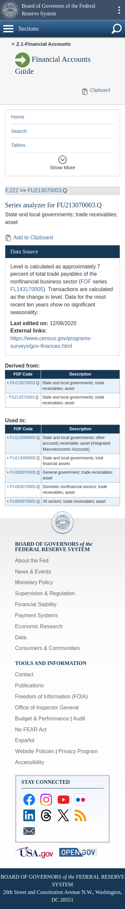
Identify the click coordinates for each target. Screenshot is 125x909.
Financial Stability (36, 604)
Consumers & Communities (47, 648)
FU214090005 (22, 458)
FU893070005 (22, 501)
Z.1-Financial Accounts (43, 44)
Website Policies (34, 751)
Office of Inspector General (47, 707)
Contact (24, 674)
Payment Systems (36, 615)
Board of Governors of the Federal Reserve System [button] (58, 9)
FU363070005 (22, 472)
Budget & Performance (42, 718)
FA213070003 (22, 383)
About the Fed (32, 560)
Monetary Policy (34, 582)
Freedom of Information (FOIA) (51, 696)
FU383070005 (22, 486)
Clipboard (100, 90)
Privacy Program (78, 751)
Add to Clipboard (29, 237)
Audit (79, 718)
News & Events (33, 572)
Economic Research (39, 626)
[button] (10, 10)
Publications (29, 685)
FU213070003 (44, 190)
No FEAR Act (30, 729)
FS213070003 (21, 397)
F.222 (11, 190)
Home (17, 117)
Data (20, 637)
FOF (86, 281)
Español (24, 740)
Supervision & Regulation (45, 593)
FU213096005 (22, 437)
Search (19, 131)
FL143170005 (26, 289)
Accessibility (29, 762)
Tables (18, 145)
